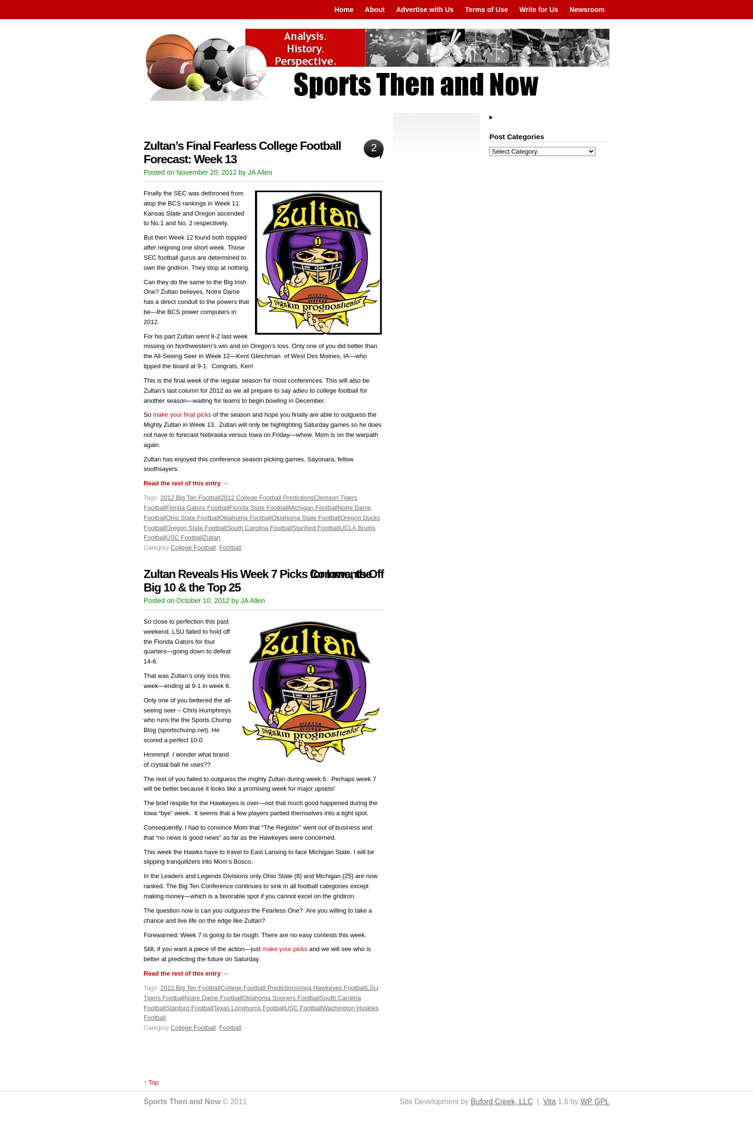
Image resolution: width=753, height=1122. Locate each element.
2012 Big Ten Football (190, 497)
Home (343, 9)
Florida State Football (259, 507)
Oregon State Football (196, 527)
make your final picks (182, 414)
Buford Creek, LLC (502, 1102)
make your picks (284, 949)
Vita (549, 1102)
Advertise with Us (425, 9)
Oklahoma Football (245, 517)
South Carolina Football (259, 527)
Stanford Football (316, 527)
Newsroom (587, 9)
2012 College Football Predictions (267, 497)
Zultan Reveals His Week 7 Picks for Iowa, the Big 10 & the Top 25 (258, 580)
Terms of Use (486, 9)
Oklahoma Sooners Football (280, 997)
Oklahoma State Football (306, 517)
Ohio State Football (192, 517)
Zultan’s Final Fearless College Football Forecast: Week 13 (242, 152)
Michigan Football (313, 507)
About (375, 9)
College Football (193, 547)
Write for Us (539, 9)
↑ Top (151, 1082)
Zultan (211, 537)
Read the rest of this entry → (186, 483)
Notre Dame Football (214, 997)
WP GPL (595, 1102)
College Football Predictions (259, 987)
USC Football (184, 537)
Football (230, 547)
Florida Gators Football (197, 507)
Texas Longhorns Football (249, 1008)
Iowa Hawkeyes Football (332, 987)
